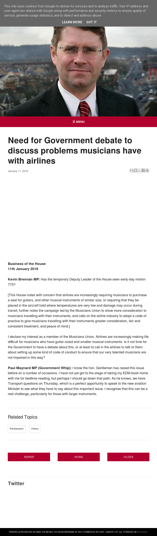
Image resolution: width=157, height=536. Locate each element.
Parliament (16, 429)
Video (34, 429)
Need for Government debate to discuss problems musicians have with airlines (74, 151)
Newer (29, 457)
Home (78, 457)
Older (128, 457)
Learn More (72, 22)
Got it (91, 22)
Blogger (142, 531)
